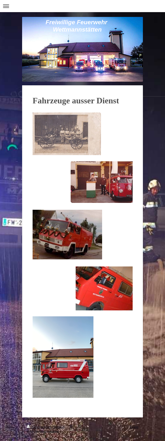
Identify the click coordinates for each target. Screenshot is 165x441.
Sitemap (58, 427)
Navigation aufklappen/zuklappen (82, 6)
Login (134, 427)
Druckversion (39, 427)
